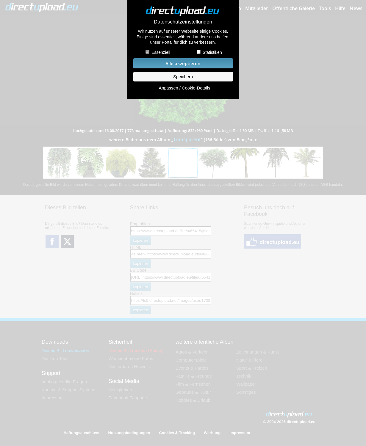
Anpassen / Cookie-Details (184, 88)
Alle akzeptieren (183, 63)
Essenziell (160, 52)
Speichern (183, 76)
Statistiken (212, 52)
